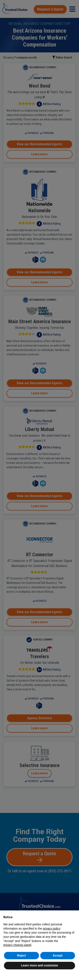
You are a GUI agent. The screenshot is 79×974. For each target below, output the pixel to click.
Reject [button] (21, 955)
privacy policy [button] (51, 928)
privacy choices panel (17, 945)
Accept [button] (58, 955)
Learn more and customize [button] (39, 965)
